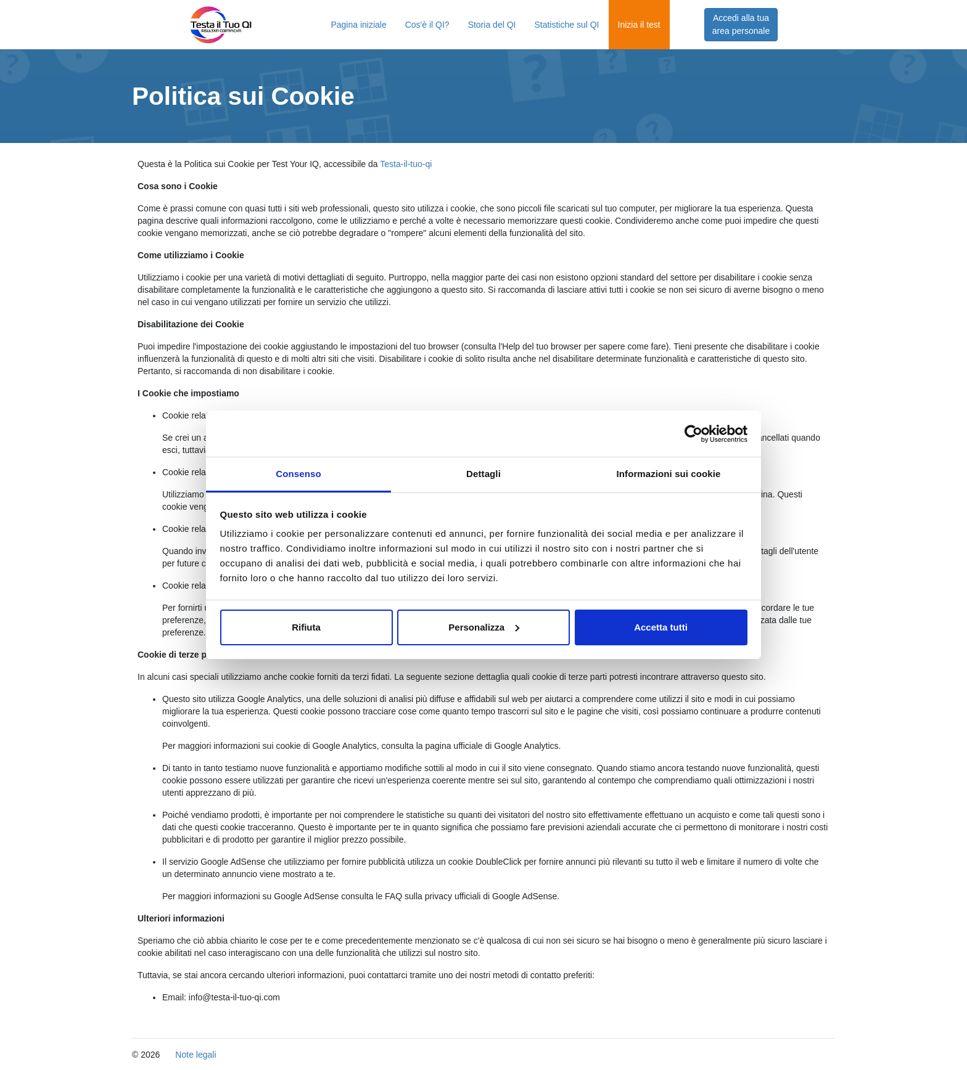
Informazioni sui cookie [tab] (669, 473)
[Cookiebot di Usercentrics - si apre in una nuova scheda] (693, 434)
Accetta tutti (661, 627)
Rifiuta (306, 627)
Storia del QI (492, 25)
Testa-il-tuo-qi (406, 164)
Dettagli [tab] (483, 473)
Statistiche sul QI (566, 25)
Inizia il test (639, 25)
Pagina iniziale (358, 25)
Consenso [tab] (298, 473)
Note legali (195, 1055)
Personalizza (483, 627)
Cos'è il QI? (427, 25)
